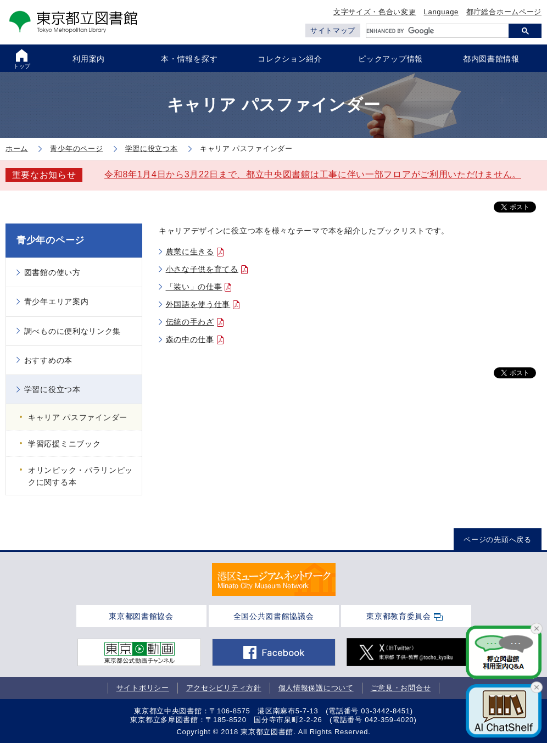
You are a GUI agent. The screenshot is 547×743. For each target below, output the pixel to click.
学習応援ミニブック (64, 443)
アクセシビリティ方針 (223, 688)
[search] (437, 30)
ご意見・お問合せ (401, 688)
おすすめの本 (48, 360)
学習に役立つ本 (52, 389)
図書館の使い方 (52, 272)
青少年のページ (50, 240)
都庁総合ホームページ (504, 12)
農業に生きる (190, 251)
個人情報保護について (316, 688)
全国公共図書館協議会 (273, 616)
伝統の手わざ (190, 321)
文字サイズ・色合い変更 (374, 12)
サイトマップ (332, 30)
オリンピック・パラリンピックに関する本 (80, 476)
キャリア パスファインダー (77, 417)
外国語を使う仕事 (198, 304)
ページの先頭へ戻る (497, 539)
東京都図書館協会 (141, 616)
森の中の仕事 (190, 339)
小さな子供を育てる (202, 269)
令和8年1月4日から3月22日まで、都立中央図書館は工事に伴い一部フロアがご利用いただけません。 (312, 174)
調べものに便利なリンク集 (72, 331)
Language (441, 12)
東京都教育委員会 (398, 616)
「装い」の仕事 (194, 286)
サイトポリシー (142, 688)
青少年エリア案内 (56, 301)
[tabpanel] (273, 579)
